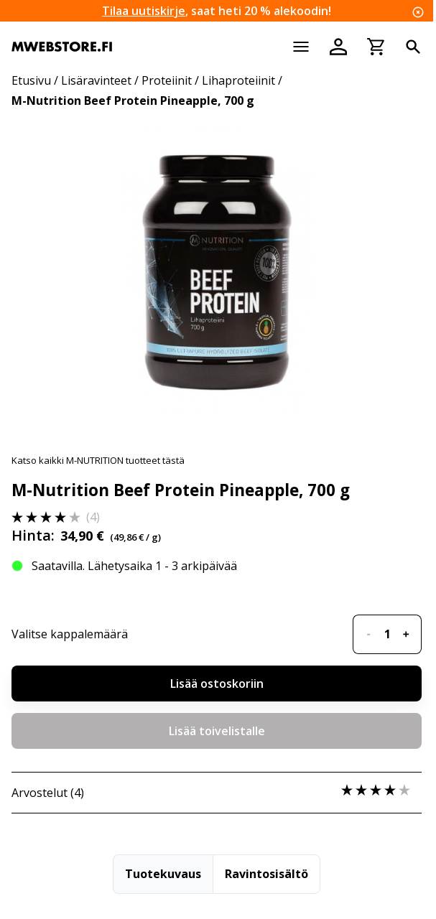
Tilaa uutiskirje (143, 11)
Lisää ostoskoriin (217, 683)
